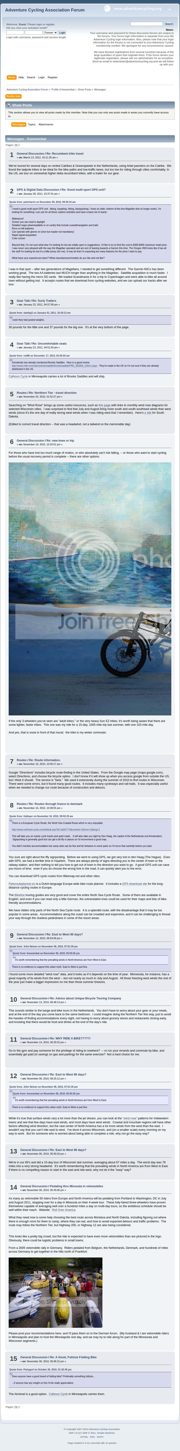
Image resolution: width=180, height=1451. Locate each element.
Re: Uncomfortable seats (49, 343)
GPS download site (135, 883)
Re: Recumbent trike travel (64, 153)
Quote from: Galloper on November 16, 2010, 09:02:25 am (41, 816)
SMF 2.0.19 (75, 1433)
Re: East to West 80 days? (64, 934)
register (50, 24)
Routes (21, 392)
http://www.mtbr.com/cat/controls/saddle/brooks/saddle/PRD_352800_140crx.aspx (54, 366)
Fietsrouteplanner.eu (22, 883)
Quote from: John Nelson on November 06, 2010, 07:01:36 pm (43, 946)
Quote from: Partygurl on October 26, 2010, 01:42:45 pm (40, 1369)
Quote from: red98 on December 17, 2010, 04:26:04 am (39, 355)
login (39, 24)
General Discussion (30, 153)
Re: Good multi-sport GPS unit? (84, 189)
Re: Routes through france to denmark (55, 804)
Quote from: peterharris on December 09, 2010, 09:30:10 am (42, 202)
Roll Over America (63, 1210)
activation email (37, 27)
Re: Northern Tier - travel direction (53, 392)
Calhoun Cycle (18, 376)
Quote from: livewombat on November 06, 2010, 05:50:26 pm (46, 953)
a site (148, 412)
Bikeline (20, 895)
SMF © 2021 (89, 1433)
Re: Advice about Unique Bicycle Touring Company (85, 998)
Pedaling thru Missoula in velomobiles (76, 1186)
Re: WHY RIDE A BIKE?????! (70, 1038)
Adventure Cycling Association (104, 1429)
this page (105, 405)
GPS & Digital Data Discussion (38, 189)
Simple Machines (106, 1433)
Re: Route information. (44, 760)
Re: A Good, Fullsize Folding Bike (73, 1357)
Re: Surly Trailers (44, 300)
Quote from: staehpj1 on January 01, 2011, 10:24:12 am (40, 313)
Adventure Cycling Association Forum (45, 9)
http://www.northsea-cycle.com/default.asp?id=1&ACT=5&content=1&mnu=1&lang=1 (56, 829)
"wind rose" (130, 1118)
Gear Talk (23, 300)
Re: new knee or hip (60, 440)
